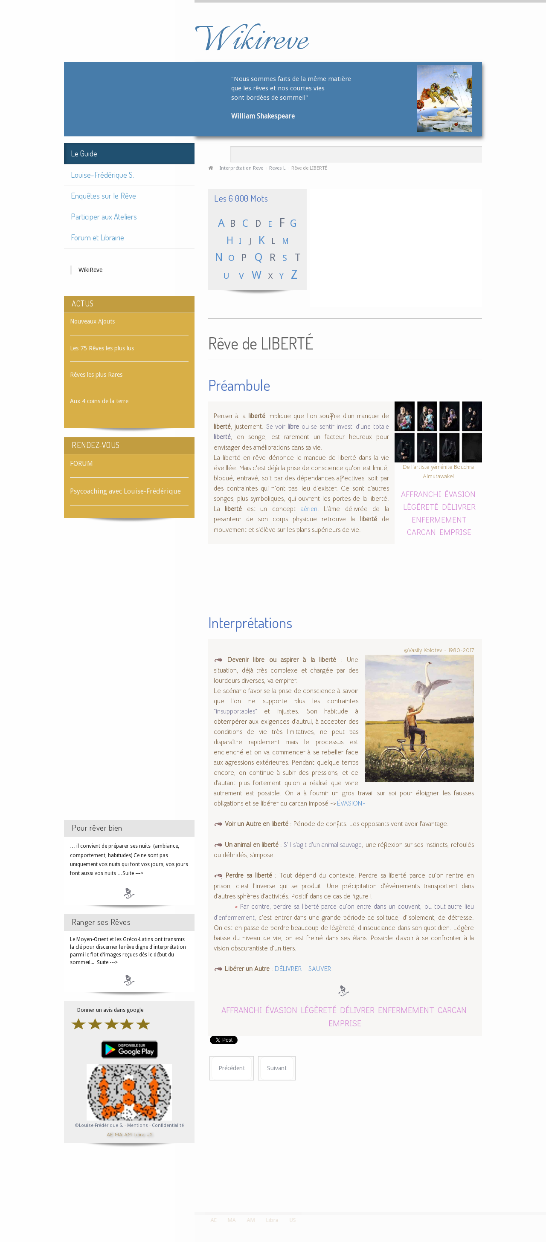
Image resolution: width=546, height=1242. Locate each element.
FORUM (81, 463)
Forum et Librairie (97, 237)
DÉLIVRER (459, 506)
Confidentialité (168, 1125)
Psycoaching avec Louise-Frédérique (125, 491)
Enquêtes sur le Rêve (103, 195)
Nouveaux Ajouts (92, 321)
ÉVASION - (351, 803)
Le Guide (84, 153)
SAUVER (319, 969)
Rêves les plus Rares (96, 374)
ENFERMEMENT (439, 519)
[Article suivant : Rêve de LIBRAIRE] (276, 1068)
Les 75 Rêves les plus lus (102, 348)
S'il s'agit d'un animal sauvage (323, 845)
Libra (139, 1134)
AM (128, 1134)
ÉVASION (460, 493)
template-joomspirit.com (543, 1180)
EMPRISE (455, 531)
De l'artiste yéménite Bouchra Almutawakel (438, 471)
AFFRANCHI (421, 493)
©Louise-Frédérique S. (99, 1125)
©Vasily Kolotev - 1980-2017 (439, 649)
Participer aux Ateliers (104, 216)
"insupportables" (239, 711)
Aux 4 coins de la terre (99, 401)
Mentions (138, 1125)
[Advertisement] (129, 677)
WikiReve (90, 269)
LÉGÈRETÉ (421, 506)
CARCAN (421, 531)
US (149, 1134)
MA (118, 1134)
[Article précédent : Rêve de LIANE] (232, 1068)
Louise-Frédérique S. (102, 174)
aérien (309, 509)
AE (110, 1134)
